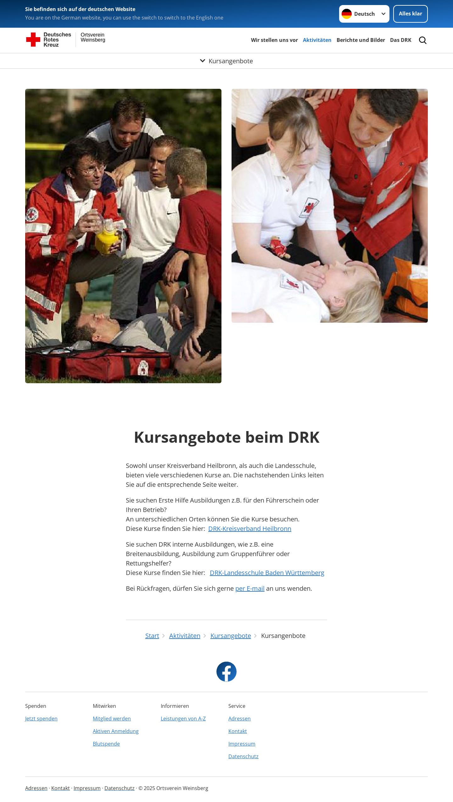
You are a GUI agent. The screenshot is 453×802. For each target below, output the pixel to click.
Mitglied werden (112, 718)
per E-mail (250, 588)
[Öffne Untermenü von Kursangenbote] (226, 60)
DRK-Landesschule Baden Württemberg (267, 572)
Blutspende (106, 743)
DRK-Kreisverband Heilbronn (249, 528)
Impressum (241, 743)
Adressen (239, 718)
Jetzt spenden (41, 718)
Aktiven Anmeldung (116, 731)
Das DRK (400, 40)
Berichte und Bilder (361, 40)
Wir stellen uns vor (274, 40)
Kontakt (237, 731)
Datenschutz (243, 756)
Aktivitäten (317, 40)
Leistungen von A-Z (183, 718)
